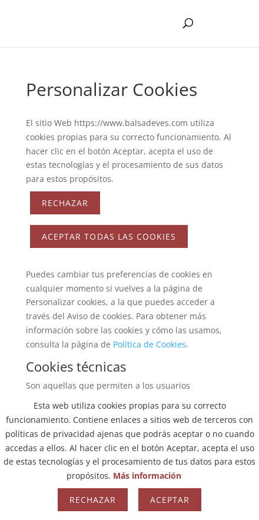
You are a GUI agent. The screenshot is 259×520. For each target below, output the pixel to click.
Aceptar (170, 499)
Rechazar (65, 202)
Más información (147, 475)
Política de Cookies (149, 344)
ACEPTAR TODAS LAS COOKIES (109, 236)
